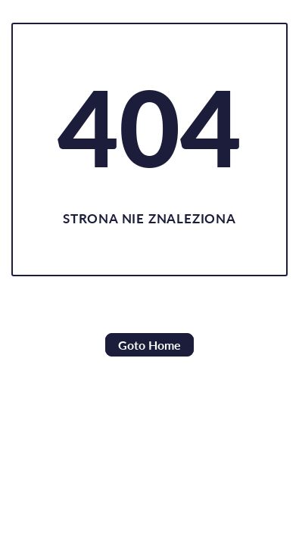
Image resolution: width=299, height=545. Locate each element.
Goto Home (149, 345)
